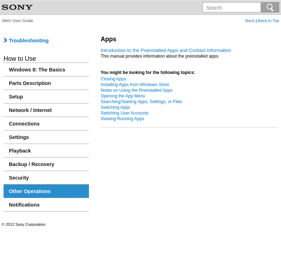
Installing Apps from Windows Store (135, 84)
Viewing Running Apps (122, 118)
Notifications (24, 205)
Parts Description (30, 83)
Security (19, 178)
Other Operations (30, 191)
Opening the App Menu (123, 96)
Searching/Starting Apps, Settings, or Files (141, 101)
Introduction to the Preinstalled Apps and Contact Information (166, 50)
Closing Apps (113, 78)
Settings (19, 137)
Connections (24, 124)
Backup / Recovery (31, 164)
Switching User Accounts (125, 113)
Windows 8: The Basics (37, 70)
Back (250, 20)
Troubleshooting (26, 40)
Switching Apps (115, 107)
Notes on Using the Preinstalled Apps (137, 90)
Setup (16, 97)
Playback (20, 151)
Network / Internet (30, 110)
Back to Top (268, 20)
